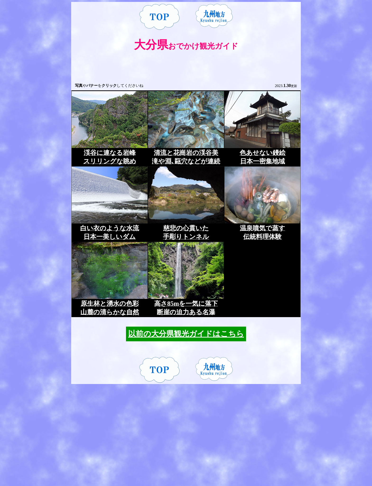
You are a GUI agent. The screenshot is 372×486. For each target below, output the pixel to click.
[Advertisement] (186, 70)
